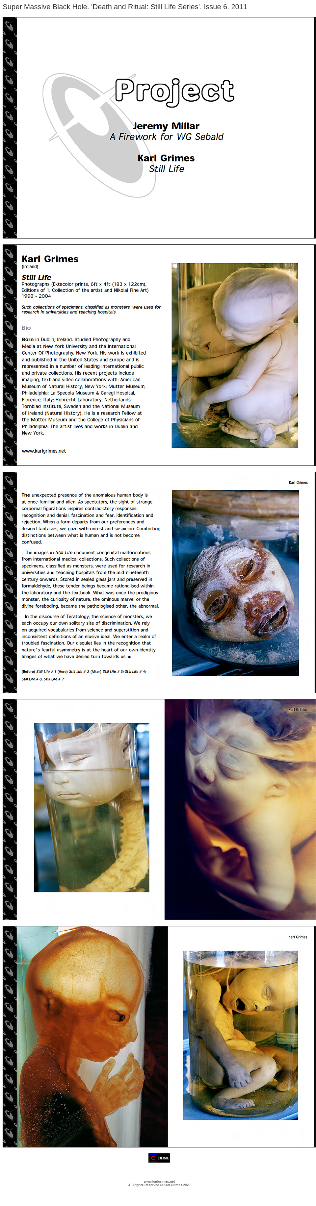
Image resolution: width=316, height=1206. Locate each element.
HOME (163, 1158)
